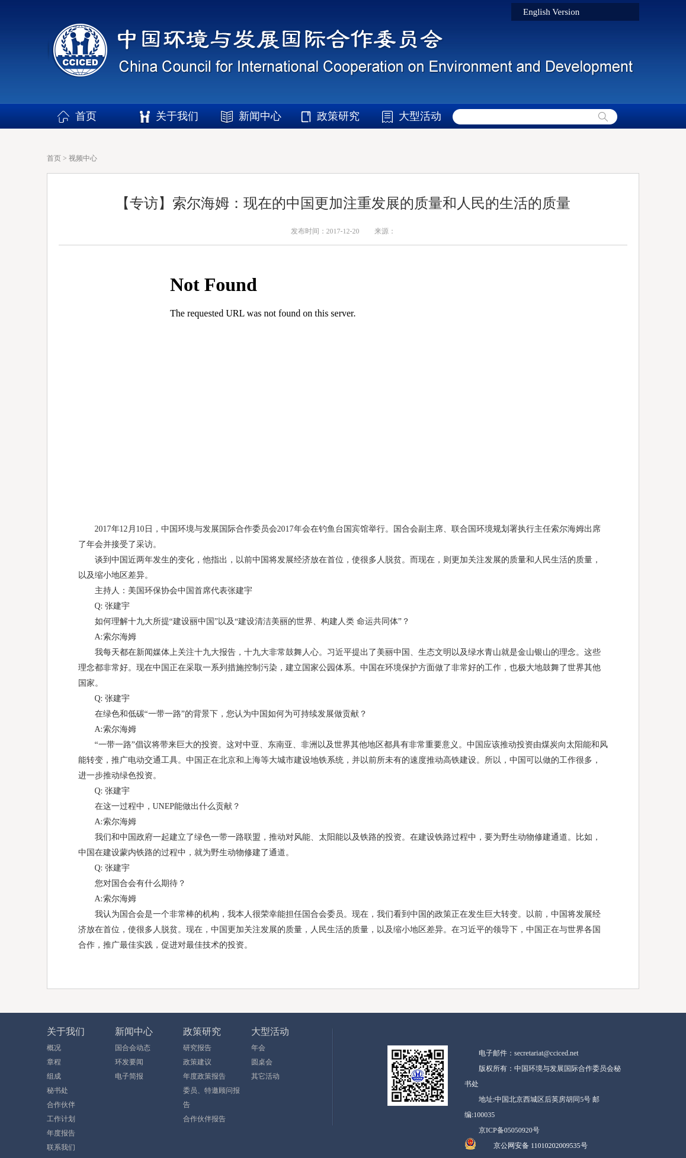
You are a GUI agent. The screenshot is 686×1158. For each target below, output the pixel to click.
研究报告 (197, 1048)
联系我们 (61, 1147)
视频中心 (83, 158)
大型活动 (420, 116)
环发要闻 (129, 1062)
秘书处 (57, 1090)
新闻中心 (260, 116)
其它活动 (265, 1076)
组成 (54, 1076)
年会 (258, 1048)
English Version (551, 12)
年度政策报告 (204, 1076)
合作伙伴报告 (204, 1119)
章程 (54, 1062)
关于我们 (177, 116)
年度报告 (61, 1133)
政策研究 (338, 116)
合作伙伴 (61, 1105)
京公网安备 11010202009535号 (540, 1145)
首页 (86, 116)
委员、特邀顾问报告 (211, 1097)
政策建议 (197, 1062)
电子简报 (129, 1076)
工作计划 (61, 1119)
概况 (54, 1048)
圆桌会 (262, 1062)
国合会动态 (132, 1048)
